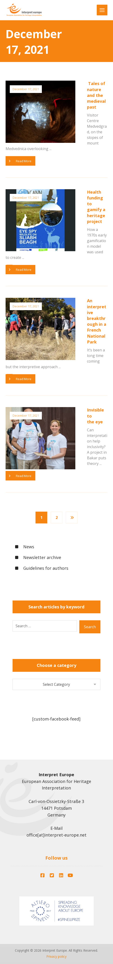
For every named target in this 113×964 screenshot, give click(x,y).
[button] (42, 874)
